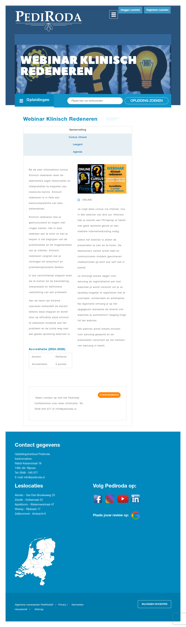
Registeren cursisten (157, 10)
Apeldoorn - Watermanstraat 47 (34, 504)
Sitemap (39, 609)
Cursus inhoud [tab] (78, 137)
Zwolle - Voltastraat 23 (29, 500)
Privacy (62, 605)
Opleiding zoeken (146, 100)
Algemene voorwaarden (28, 605)
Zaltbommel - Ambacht (29, 514)
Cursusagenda (109, 395)
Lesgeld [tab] (78, 144)
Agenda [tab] (77, 152)
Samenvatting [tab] (77, 130)
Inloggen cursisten (130, 10)
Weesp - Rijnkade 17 (27, 509)
